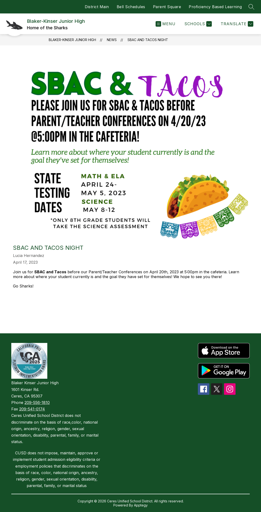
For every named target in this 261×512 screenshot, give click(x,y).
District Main (97, 6)
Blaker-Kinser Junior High (72, 40)
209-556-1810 (37, 402)
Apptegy (141, 505)
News (112, 40)
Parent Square (167, 6)
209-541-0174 (32, 409)
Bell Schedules (131, 6)
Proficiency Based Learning (215, 6)
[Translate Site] (236, 24)
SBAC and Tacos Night (147, 40)
